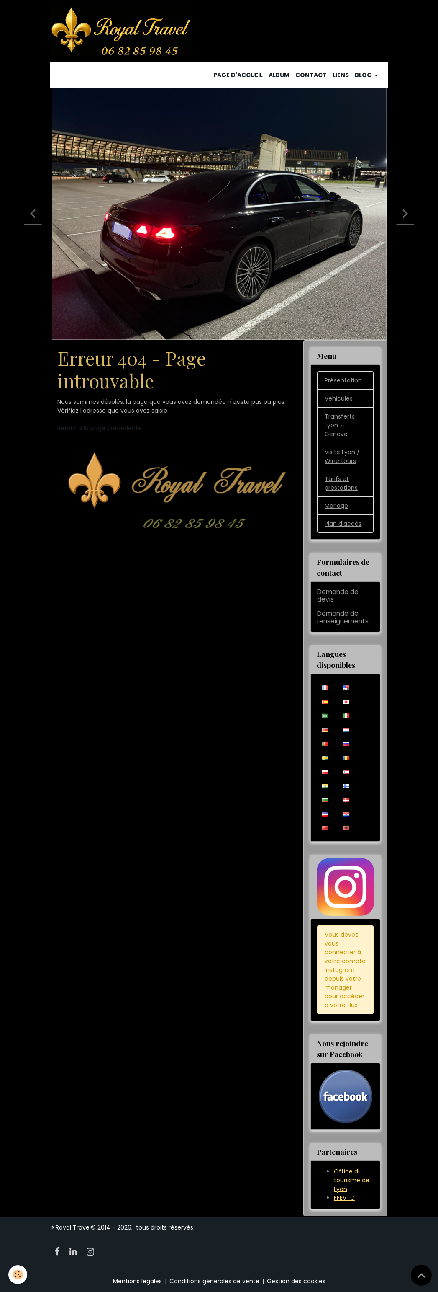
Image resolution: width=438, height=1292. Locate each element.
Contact (311, 75)
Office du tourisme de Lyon (351, 1180)
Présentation (343, 380)
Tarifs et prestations (341, 483)
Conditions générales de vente (214, 1281)
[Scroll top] (421, 1275)
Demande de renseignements (343, 617)
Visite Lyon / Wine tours (342, 456)
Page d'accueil (238, 75)
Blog (364, 75)
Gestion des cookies (296, 1281)
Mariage (336, 505)
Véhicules (339, 398)
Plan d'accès (343, 523)
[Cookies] (17, 1274)
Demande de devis (338, 595)
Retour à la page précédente (99, 428)
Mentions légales (137, 1281)
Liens (341, 75)
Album (279, 75)
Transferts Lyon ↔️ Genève (340, 425)
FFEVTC (344, 1198)
